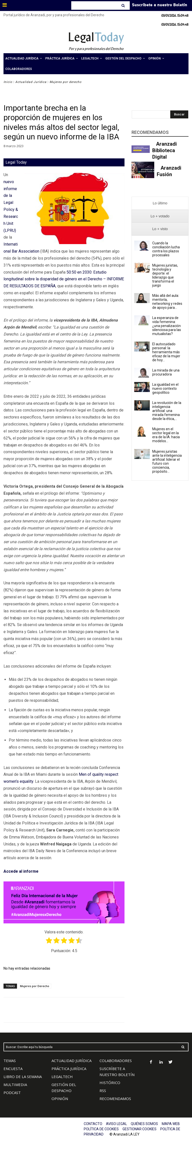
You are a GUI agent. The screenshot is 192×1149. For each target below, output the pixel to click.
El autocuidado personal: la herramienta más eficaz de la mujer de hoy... (166, 352)
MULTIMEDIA (15, 1084)
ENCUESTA (13, 1068)
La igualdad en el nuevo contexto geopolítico (165, 388)
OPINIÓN (60, 1098)
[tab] (160, 203)
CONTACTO (93, 1124)
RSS (103, 1090)
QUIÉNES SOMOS (144, 1124)
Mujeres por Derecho (34, 986)
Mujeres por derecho (66, 82)
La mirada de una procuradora (166, 372)
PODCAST (12, 1092)
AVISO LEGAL (116, 1124)
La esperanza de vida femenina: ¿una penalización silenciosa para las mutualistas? (166, 326)
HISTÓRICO (110, 1082)
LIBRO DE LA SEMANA (23, 1076)
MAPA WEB (171, 1124)
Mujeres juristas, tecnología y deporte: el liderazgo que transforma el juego (165, 275)
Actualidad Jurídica (30, 82)
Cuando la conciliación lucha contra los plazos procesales (166, 249)
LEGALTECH (62, 1076)
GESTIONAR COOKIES (139, 1129)
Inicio (8, 82)
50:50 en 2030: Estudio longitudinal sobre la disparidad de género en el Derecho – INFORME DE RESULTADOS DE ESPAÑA (64, 279)
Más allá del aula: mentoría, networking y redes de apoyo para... (167, 302)
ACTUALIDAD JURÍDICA (72, 1060)
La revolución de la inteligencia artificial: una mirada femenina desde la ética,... (166, 411)
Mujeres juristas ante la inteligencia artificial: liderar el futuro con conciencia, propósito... (167, 461)
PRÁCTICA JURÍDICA (69, 1068)
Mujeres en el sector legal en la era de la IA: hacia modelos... (166, 435)
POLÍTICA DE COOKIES (101, 1129)
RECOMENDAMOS (115, 1098)
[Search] (124, 5)
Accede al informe (21, 871)
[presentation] (160, 203)
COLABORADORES (116, 1060)
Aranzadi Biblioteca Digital (164, 150)
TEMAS (10, 1060)
